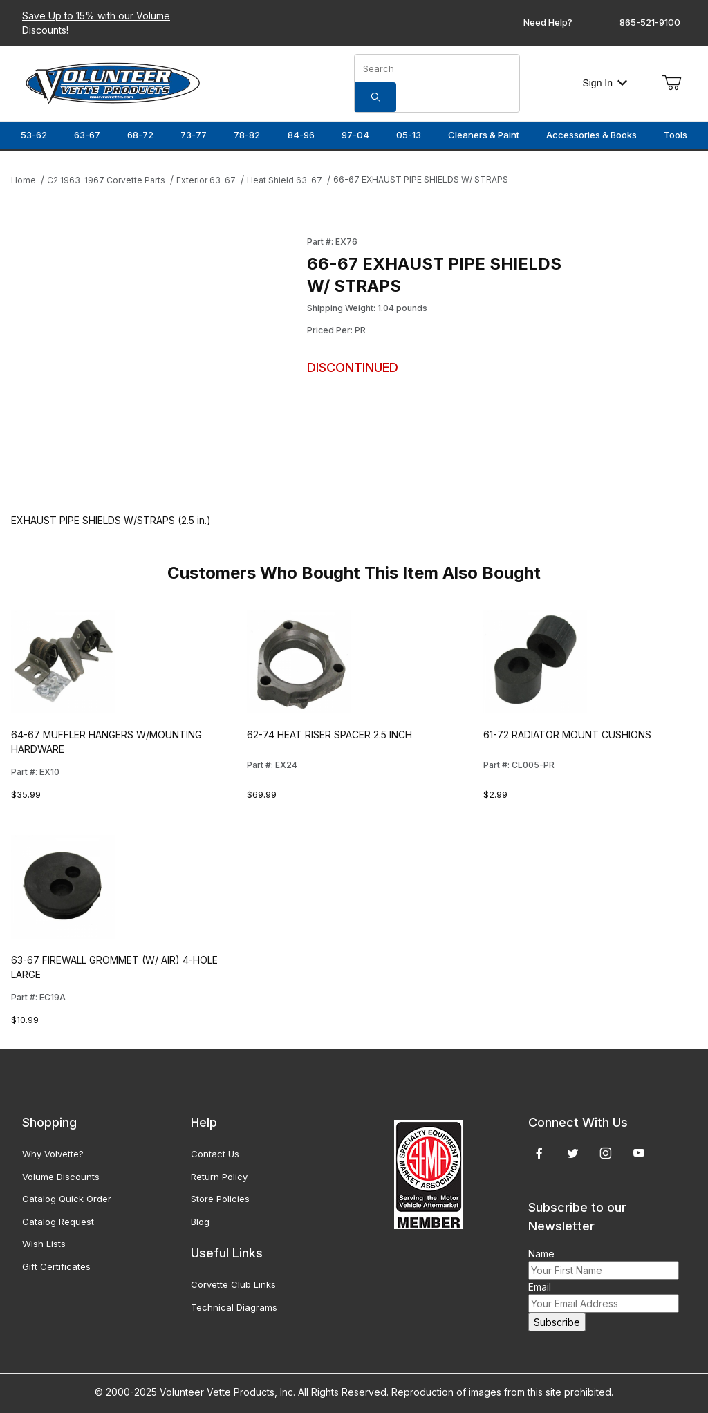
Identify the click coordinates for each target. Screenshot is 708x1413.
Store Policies (220, 1198)
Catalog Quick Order (66, 1198)
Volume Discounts (61, 1176)
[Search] (375, 97)
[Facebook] (539, 1153)
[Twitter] (572, 1153)
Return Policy (219, 1176)
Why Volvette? (53, 1153)
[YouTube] (639, 1153)
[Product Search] (437, 68)
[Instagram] (605, 1153)
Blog (200, 1221)
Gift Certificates (56, 1266)
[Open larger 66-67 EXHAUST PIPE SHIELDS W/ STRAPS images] (155, 361)
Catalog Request (58, 1221)
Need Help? (547, 22)
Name (541, 1254)
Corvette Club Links (233, 1284)
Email (539, 1287)
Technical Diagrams (234, 1307)
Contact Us (215, 1153)
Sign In (604, 82)
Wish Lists (44, 1243)
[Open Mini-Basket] (671, 82)
